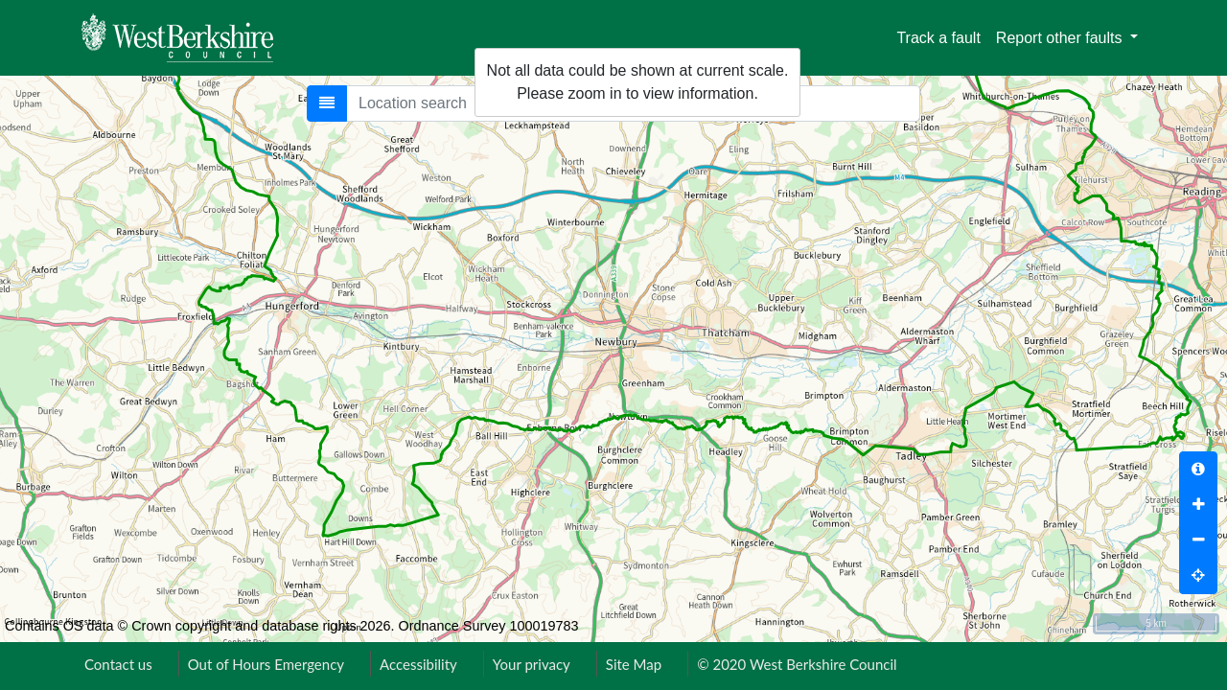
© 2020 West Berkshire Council (796, 664)
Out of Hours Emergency (266, 664)
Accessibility (418, 664)
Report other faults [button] (1061, 38)
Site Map (633, 664)
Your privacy (531, 664)
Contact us (118, 664)
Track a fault (938, 38)
